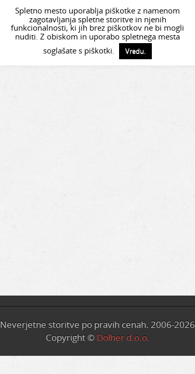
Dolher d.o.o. (123, 337)
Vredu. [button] (135, 51)
